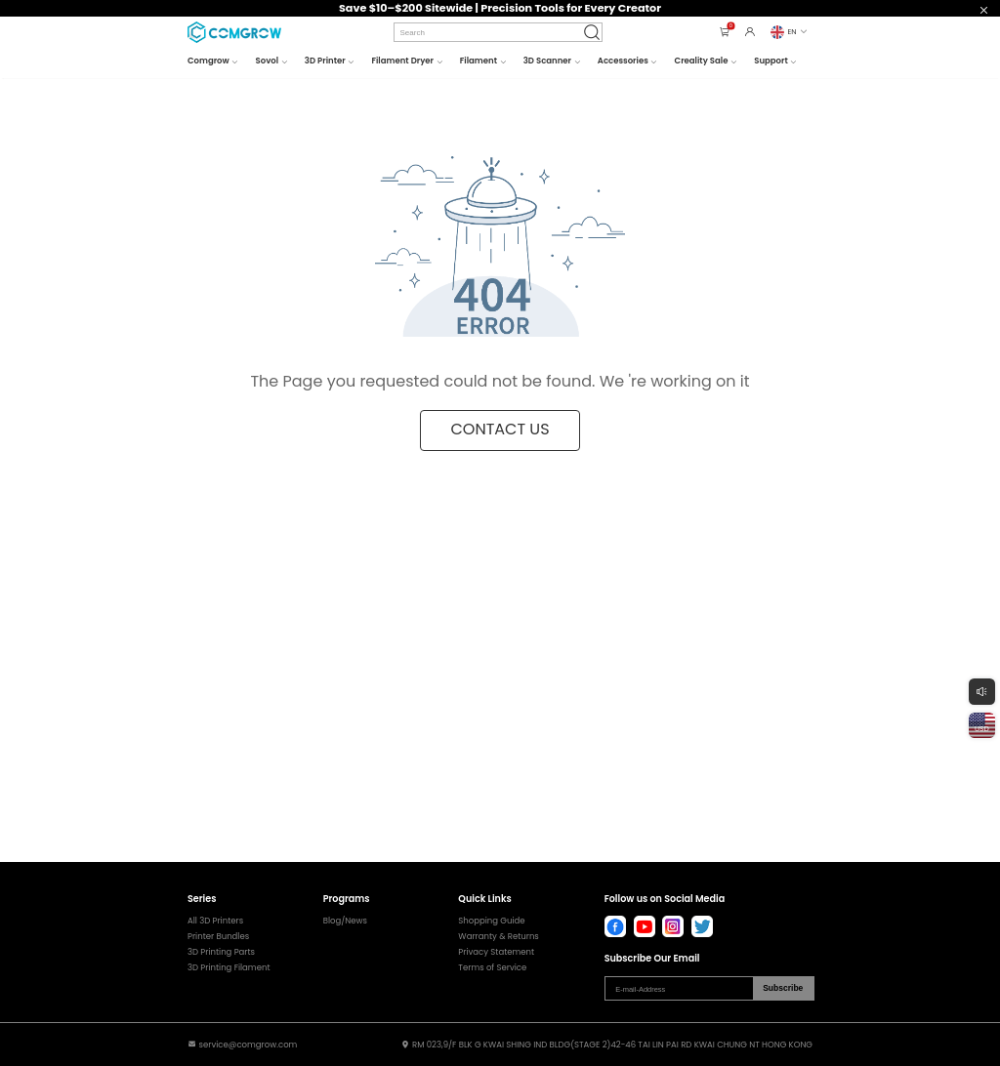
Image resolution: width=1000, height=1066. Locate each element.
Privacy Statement (496, 952)
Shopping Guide (491, 921)
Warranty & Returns (498, 936)
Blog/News (345, 921)
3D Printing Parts (221, 952)
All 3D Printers (215, 921)
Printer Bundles (218, 936)
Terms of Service (492, 968)
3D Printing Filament (229, 968)
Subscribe (783, 988)
